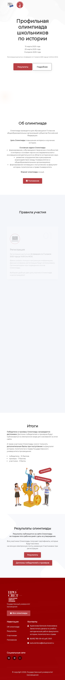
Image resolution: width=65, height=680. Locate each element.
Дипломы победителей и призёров (32, 563)
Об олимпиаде (13, 627)
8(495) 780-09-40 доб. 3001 (41, 639)
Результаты (22, 67)
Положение (32, 181)
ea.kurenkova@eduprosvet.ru (42, 643)
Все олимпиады (18, 613)
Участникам (12, 636)
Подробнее (42, 67)
